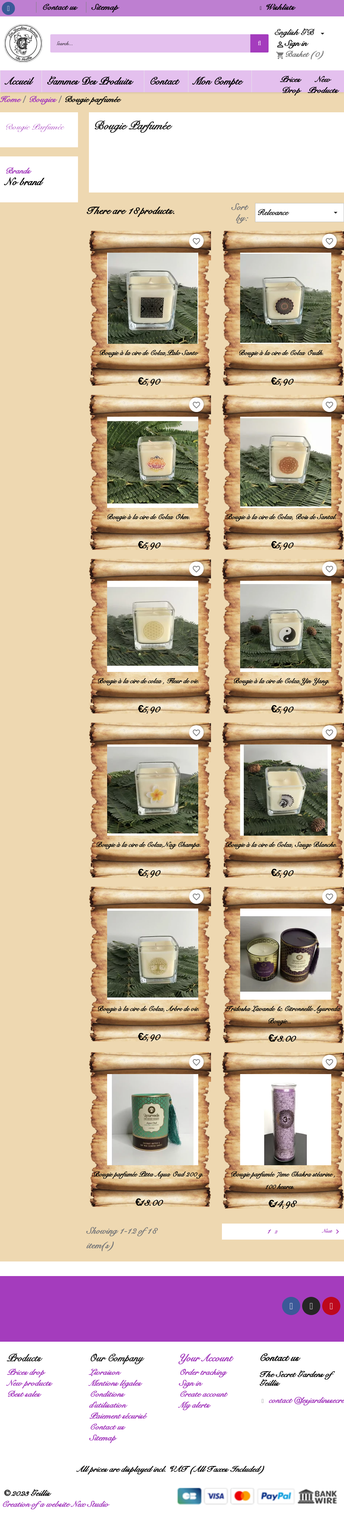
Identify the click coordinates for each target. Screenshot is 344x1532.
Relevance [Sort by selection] (299, 208)
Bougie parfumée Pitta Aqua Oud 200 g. (150, 1170)
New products (31, 1378)
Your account (208, 1353)
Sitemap (107, 7)
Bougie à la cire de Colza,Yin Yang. (283, 676)
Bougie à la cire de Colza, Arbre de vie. (150, 1004)
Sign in (192, 1378)
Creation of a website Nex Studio (57, 1499)
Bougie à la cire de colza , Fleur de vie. (150, 676)
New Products (325, 85)
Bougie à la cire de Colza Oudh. (282, 348)
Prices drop (28, 1367)
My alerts (196, 1400)
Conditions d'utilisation (109, 1395)
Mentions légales (117, 1378)
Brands (19, 166)
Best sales (25, 1389)
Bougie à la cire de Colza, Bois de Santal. (282, 512)
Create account (205, 1389)
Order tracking (204, 1367)
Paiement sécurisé (119, 1411)
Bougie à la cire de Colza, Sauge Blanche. (283, 840)
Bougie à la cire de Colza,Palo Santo (150, 348)
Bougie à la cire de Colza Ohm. (150, 512)
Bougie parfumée (36, 122)
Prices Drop (292, 85)
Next (333, 1227)
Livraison (106, 1367)
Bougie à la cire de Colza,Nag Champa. (150, 840)
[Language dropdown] (301, 32)
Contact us (61, 7)
